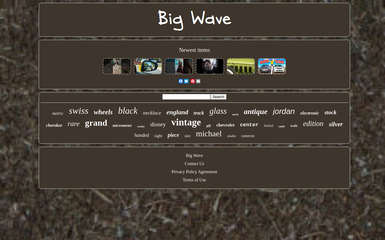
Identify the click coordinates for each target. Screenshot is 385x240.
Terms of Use (194, 180)
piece (173, 135)
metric (57, 113)
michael (209, 133)
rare (74, 124)
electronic (309, 113)
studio (231, 136)
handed (141, 135)
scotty (141, 126)
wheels (103, 112)
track (199, 113)
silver (336, 124)
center (249, 125)
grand (96, 123)
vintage (186, 122)
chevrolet (225, 125)
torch (235, 114)
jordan (284, 111)
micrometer (122, 125)
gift (208, 126)
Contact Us (194, 163)
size (188, 136)
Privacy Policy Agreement (194, 171)
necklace (152, 113)
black (127, 111)
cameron (247, 136)
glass (218, 111)
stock (330, 112)
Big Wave (194, 155)
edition (313, 123)
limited (268, 126)
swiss (78, 111)
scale (294, 126)
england (177, 112)
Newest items (194, 50)
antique (256, 111)
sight (158, 136)
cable (281, 126)
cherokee (54, 125)
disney (158, 124)
